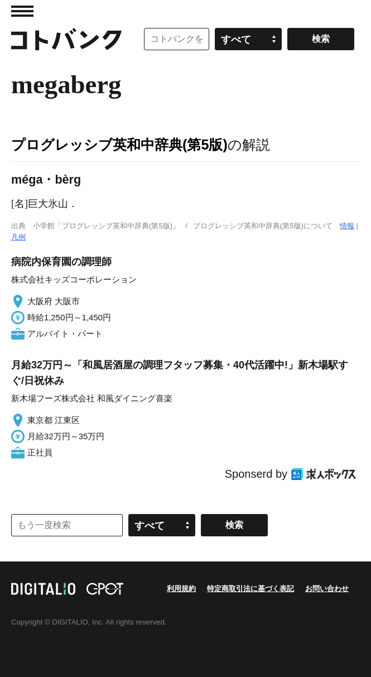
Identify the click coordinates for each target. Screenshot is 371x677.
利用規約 (181, 588)
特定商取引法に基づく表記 (250, 588)
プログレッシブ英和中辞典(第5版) (119, 144)
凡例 (18, 237)
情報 (347, 226)
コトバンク (66, 39)
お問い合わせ (327, 588)
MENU (22, 11)
